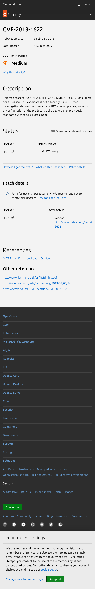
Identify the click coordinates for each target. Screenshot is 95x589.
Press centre (79, 516)
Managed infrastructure (18, 341)
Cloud (6, 401)
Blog (50, 516)
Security (8, 409)
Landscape (10, 418)
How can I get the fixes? (18, 167)
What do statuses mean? (51, 167)
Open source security (16, 474)
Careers (39, 516)
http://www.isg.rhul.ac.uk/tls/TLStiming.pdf (30, 277)
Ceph (6, 324)
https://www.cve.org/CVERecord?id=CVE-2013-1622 (35, 288)
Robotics (8, 358)
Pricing (7, 452)
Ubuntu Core (11, 375)
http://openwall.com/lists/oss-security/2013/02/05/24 (37, 283)
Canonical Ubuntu (14, 4)
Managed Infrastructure (52, 469)
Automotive (10, 491)
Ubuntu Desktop (13, 384)
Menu (88, 5)
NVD (17, 258)
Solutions (9, 460)
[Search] (79, 5)
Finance (68, 491)
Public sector (43, 491)
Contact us (12, 507)
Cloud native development (71, 474)
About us (8, 516)
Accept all (55, 579)
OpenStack (10, 316)
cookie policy (49, 569)
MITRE (7, 258)
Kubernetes (10, 333)
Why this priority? (14, 72)
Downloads (10, 435)
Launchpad (30, 258)
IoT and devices (42, 474)
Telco (57, 491)
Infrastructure (25, 469)
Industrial (26, 491)
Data (11, 469)
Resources (62, 516)
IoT (5, 367)
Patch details (77, 167)
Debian (45, 258)
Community (24, 516)
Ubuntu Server (12, 392)
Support (8, 443)
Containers (10, 426)
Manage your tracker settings (24, 579)
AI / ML (7, 350)
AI (4, 469)
